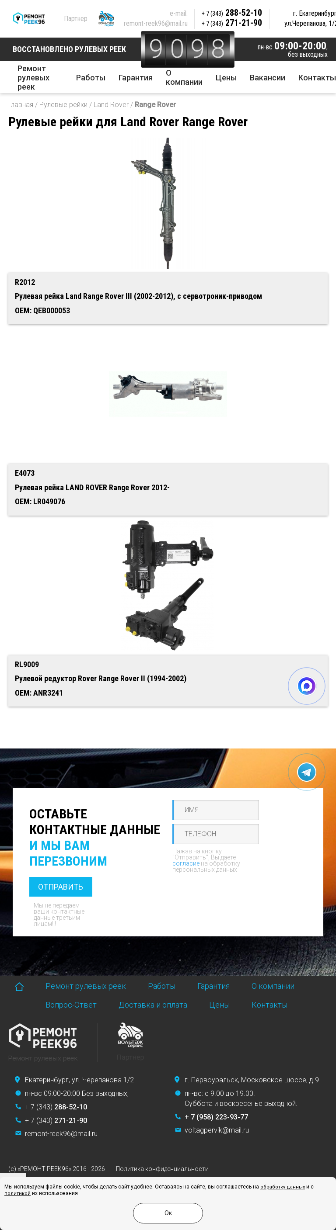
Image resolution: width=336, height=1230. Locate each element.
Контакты (317, 77)
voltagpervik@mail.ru (217, 1130)
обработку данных (282, 1187)
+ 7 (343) (56, 1107)
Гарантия (136, 77)
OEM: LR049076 (40, 501)
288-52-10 (232, 12)
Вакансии (267, 77)
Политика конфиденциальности (162, 1168)
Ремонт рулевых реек (33, 77)
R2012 (25, 282)
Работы (90, 77)
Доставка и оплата (153, 1004)
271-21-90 (232, 22)
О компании (184, 77)
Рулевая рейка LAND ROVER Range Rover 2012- (92, 487)
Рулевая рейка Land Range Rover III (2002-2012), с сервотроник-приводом (138, 296)
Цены (226, 77)
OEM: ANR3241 (39, 692)
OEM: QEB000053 (42, 310)
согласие (186, 863)
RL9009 (27, 664)
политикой (17, 1193)
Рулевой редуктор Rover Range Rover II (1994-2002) (100, 678)
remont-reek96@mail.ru (156, 23)
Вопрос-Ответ (71, 1004)
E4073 (25, 473)
